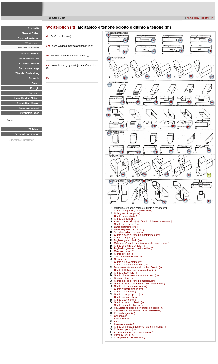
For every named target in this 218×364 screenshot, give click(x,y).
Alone (117, 321)
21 (156, 102)
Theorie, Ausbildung (27, 73)
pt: (47, 77)
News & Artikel (30, 33)
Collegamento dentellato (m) (129, 337)
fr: (48, 55)
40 (166, 174)
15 (169, 76)
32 (121, 152)
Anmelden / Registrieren (200, 17)
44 (144, 181)
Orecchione (120, 259)
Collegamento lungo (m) (127, 213)
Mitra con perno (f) (124, 251)
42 (111, 181)
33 (138, 152)
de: (48, 36)
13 (125, 77)
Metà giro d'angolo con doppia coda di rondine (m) (141, 243)
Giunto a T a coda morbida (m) (131, 264)
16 (191, 76)
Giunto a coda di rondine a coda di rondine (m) (139, 283)
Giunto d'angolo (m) (125, 237)
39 (144, 174)
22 (171, 102)
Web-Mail (33, 129)
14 (147, 76)
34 (155, 152)
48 (209, 201)
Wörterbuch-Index (28, 47)
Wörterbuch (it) (60, 27)
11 (210, 51)
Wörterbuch (32, 43)
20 (138, 102)
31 (109, 133)
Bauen (35, 83)
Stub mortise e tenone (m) (128, 256)
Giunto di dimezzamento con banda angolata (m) (141, 326)
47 (185, 200)
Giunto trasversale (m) (126, 272)
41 (188, 175)
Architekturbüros (29, 58)
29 (173, 126)
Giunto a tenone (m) (125, 291)
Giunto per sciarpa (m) (126, 224)
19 (122, 102)
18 (109, 84)
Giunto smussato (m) (125, 216)
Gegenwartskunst (28, 108)
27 (139, 126)
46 (164, 202)
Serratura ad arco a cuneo (128, 232)
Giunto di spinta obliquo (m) (129, 305)
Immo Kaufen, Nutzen (26, 98)
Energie (34, 88)
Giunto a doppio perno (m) (128, 294)
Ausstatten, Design (28, 103)
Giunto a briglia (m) (124, 218)
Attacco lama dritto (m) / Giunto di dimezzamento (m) (143, 221)
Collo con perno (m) (125, 329)
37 (209, 150)
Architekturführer (29, 63)
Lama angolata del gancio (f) (129, 229)
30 (188, 127)
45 (146, 201)
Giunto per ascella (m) (126, 297)
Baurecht (34, 78)
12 (109, 59)
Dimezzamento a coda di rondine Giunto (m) (138, 267)
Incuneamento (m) (124, 324)
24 (212, 102)
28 (153, 126)
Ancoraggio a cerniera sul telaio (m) (133, 332)
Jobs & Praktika (30, 53)
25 (109, 109)
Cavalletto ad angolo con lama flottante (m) (137, 310)
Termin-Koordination (27, 134)
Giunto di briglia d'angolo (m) (130, 245)
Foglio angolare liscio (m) (128, 240)
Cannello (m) (121, 316)
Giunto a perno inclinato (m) (129, 302)
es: (48, 65)
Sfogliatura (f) (121, 318)
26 (122, 126)
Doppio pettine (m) (124, 278)
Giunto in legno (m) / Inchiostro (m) (133, 210)
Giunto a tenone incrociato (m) (130, 286)
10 (210, 40)
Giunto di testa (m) (124, 253)
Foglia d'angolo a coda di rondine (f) (133, 248)
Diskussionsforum (28, 38)
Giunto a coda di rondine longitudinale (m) (137, 235)
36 (189, 151)
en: (48, 46)
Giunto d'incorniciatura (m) (128, 289)
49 (108, 115)
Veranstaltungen (29, 113)
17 (211, 77)
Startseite (33, 28)
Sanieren (34, 93)
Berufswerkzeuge (29, 68)
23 (189, 102)
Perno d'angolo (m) (124, 313)
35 (171, 151)
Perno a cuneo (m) (124, 334)
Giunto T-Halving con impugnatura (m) (135, 270)
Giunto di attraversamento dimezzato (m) (136, 275)
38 (123, 174)
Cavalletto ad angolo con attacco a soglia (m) (139, 307)
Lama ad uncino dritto (126, 226)
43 (131, 181)
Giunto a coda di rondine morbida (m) (134, 280)
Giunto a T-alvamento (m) (128, 262)
